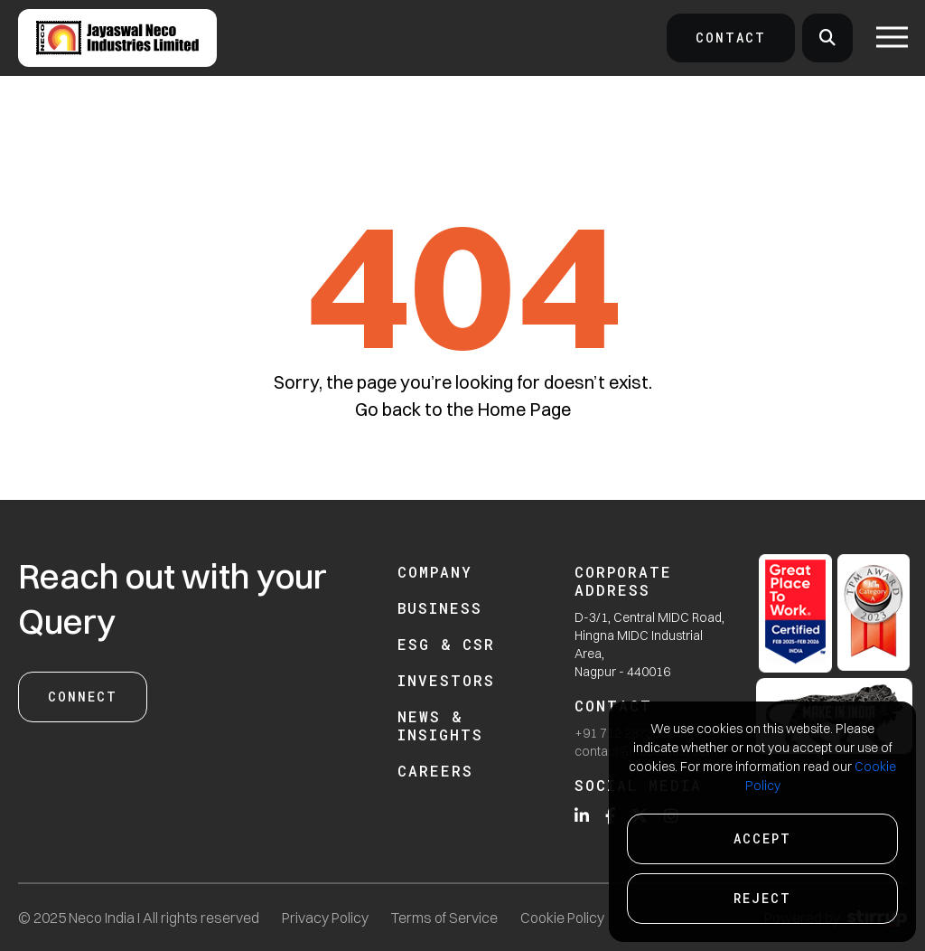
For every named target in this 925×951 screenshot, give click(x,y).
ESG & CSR (446, 644)
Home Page (524, 409)
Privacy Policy (325, 918)
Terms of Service (444, 918)
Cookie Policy (562, 918)
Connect (82, 696)
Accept (762, 838)
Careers (435, 770)
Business (439, 607)
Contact (731, 37)
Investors (446, 680)
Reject (762, 898)
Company (434, 571)
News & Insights (440, 725)
